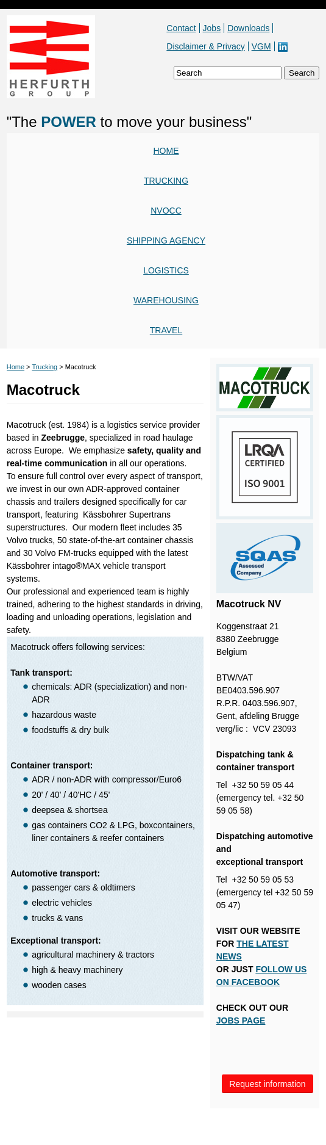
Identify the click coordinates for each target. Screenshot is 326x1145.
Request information (267, 1084)
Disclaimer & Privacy (205, 46)
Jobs (212, 28)
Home (166, 151)
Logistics (166, 270)
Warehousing (166, 300)
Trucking (166, 181)
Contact (181, 28)
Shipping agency (166, 240)
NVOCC (166, 210)
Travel (166, 330)
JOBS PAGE (241, 1020)
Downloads (248, 28)
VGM (261, 46)
